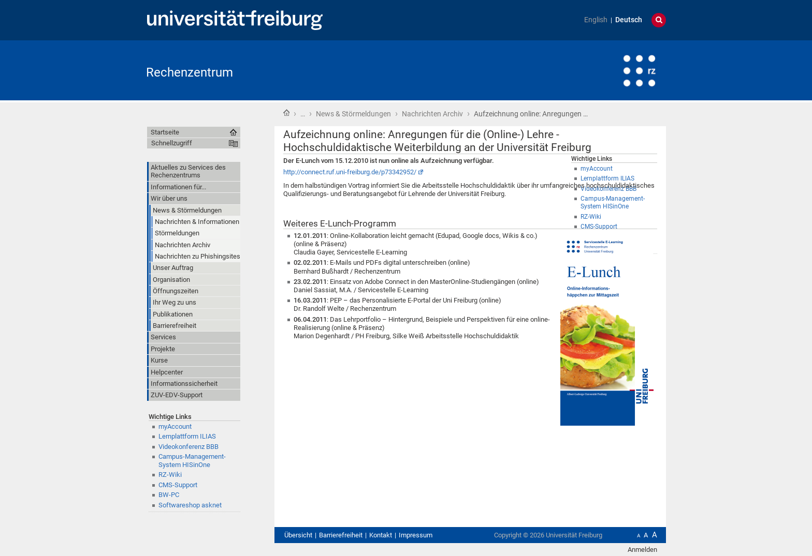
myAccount (175, 426)
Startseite (286, 112)
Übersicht (298, 535)
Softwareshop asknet (190, 505)
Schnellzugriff (171, 143)
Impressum (415, 535)
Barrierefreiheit (341, 535)
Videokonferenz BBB (188, 446)
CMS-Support (177, 485)
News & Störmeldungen (353, 114)
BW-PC (168, 495)
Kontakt (380, 535)
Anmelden (642, 549)
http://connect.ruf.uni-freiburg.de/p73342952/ (349, 172)
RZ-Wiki (170, 474)
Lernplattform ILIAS (187, 436)
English (595, 20)
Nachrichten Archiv (432, 114)
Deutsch (628, 20)
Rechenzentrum (189, 72)
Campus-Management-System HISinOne (192, 460)
